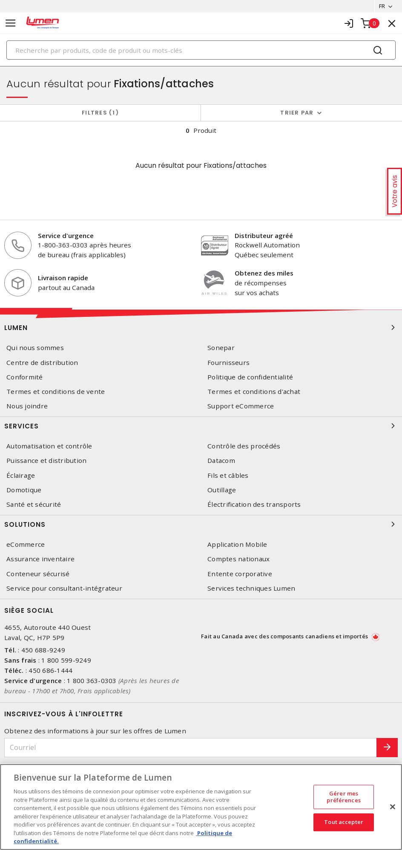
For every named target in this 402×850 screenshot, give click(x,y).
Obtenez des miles (264, 273)
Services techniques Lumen (251, 588)
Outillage (221, 490)
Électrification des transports (254, 504)
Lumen (201, 327)
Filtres (100, 112)
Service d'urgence (66, 235)
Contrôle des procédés (243, 446)
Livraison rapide (63, 277)
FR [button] (382, 6)
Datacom (221, 461)
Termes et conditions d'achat (253, 392)
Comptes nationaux (238, 559)
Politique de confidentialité (250, 377)
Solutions (201, 524)
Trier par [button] (296, 112)
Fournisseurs (228, 363)
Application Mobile (237, 544)
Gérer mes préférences (343, 797)
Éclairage (20, 475)
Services (201, 426)
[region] (201, 807)
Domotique (23, 490)
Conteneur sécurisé (38, 574)
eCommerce (25, 544)
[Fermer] (392, 807)
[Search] (201, 50)
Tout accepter (343, 822)
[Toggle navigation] (10, 23)
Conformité (24, 377)
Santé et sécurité (33, 504)
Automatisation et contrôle (49, 446)
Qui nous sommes (35, 348)
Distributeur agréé (264, 235)
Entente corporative (239, 574)
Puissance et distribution (46, 461)
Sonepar (221, 348)
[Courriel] (190, 747)
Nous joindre (27, 406)
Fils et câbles (228, 475)
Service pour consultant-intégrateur (64, 588)
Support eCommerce (240, 406)
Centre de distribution (42, 363)
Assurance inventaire (40, 559)
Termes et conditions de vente (55, 392)
